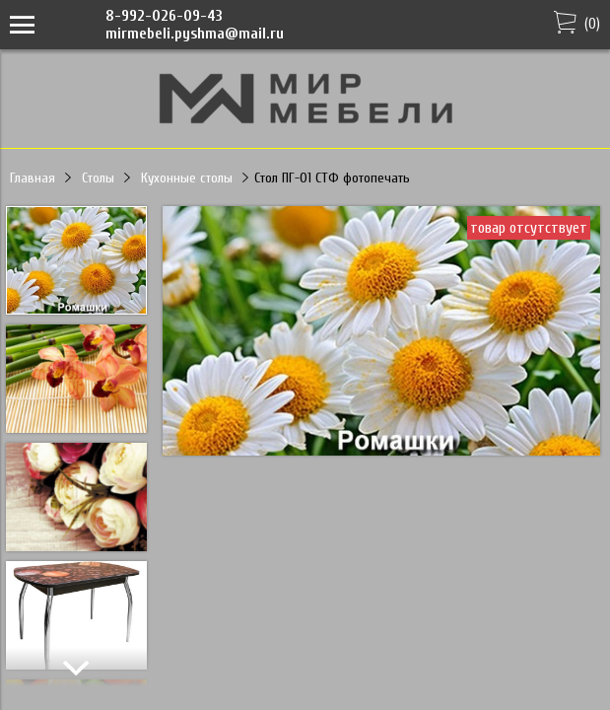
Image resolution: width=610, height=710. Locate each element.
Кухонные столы (187, 178)
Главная (32, 178)
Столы (98, 178)
